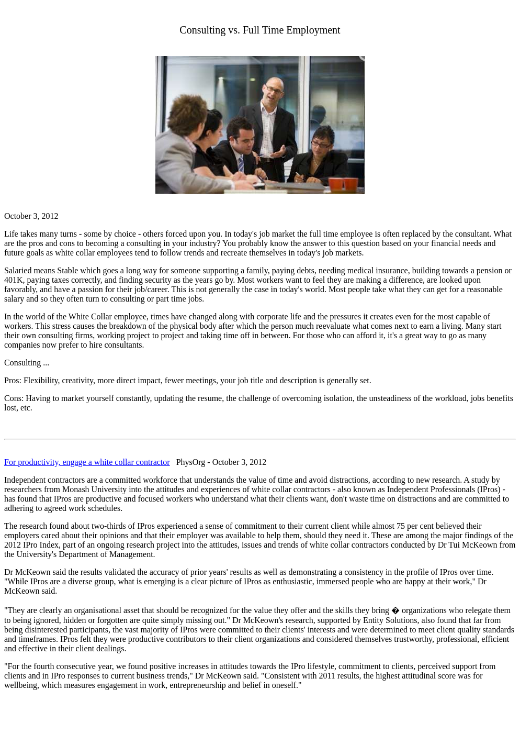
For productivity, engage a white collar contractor (87, 462)
